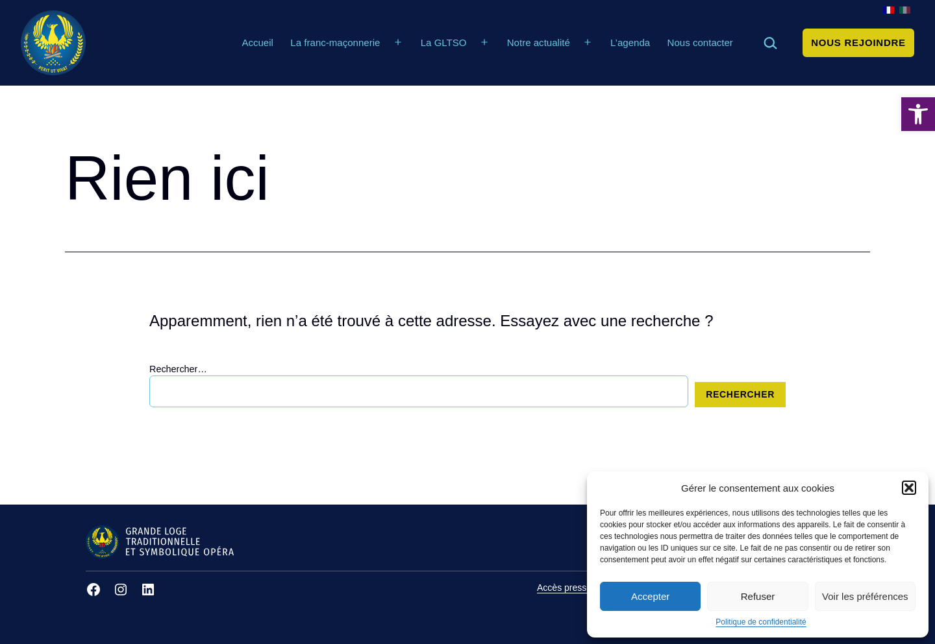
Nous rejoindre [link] (858, 42)
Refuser (758, 596)
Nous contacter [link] (700, 42)
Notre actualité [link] (538, 42)
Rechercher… (178, 369)
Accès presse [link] (564, 587)
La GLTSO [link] (444, 42)
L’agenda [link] (630, 42)
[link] (918, 114)
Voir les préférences (865, 596)
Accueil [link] (257, 42)
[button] (909, 487)
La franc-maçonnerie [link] (335, 42)
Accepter (650, 596)
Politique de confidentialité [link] (761, 621)
